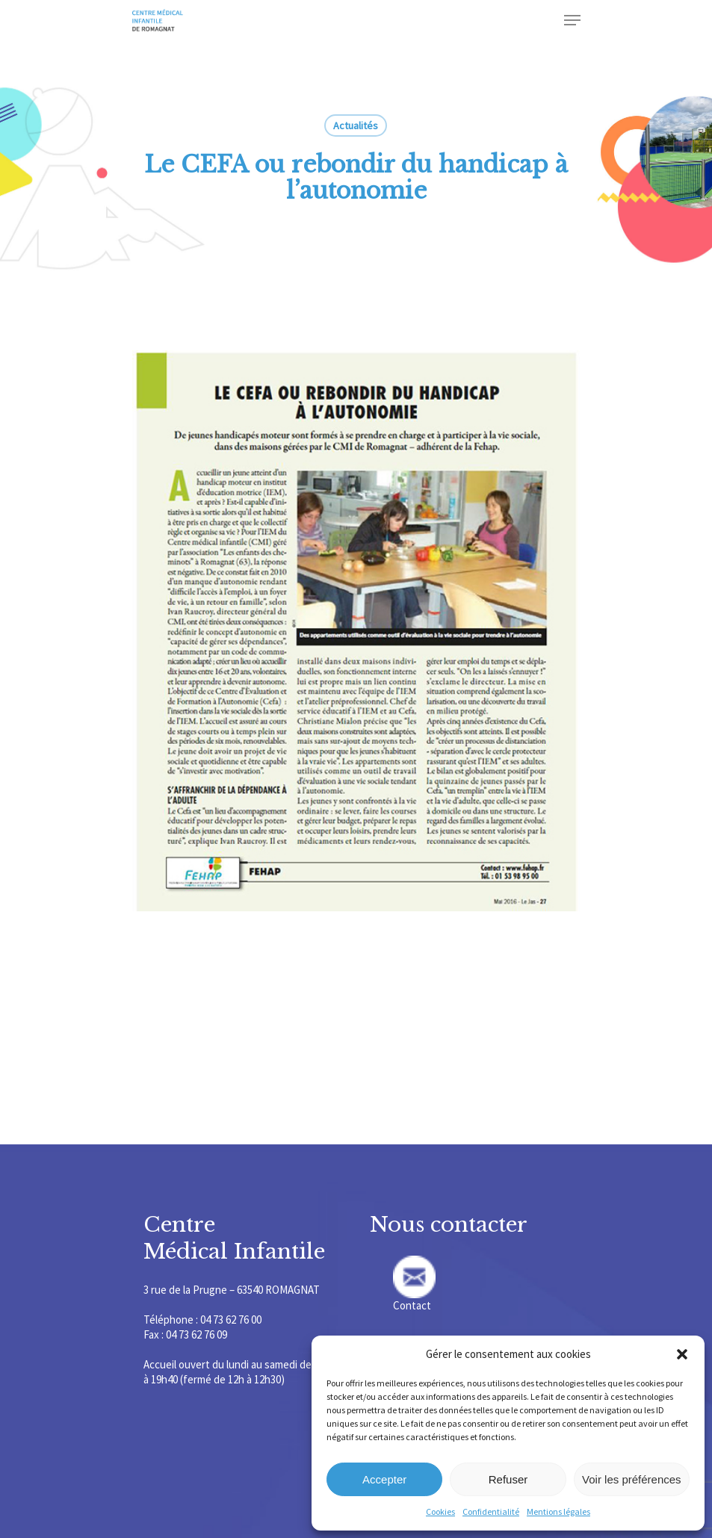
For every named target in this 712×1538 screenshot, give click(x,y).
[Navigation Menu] (572, 20)
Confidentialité (490, 1511)
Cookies (440, 1511)
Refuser (508, 1479)
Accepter (384, 1479)
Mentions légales (558, 1511)
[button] (682, 1354)
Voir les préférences (631, 1479)
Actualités (355, 125)
